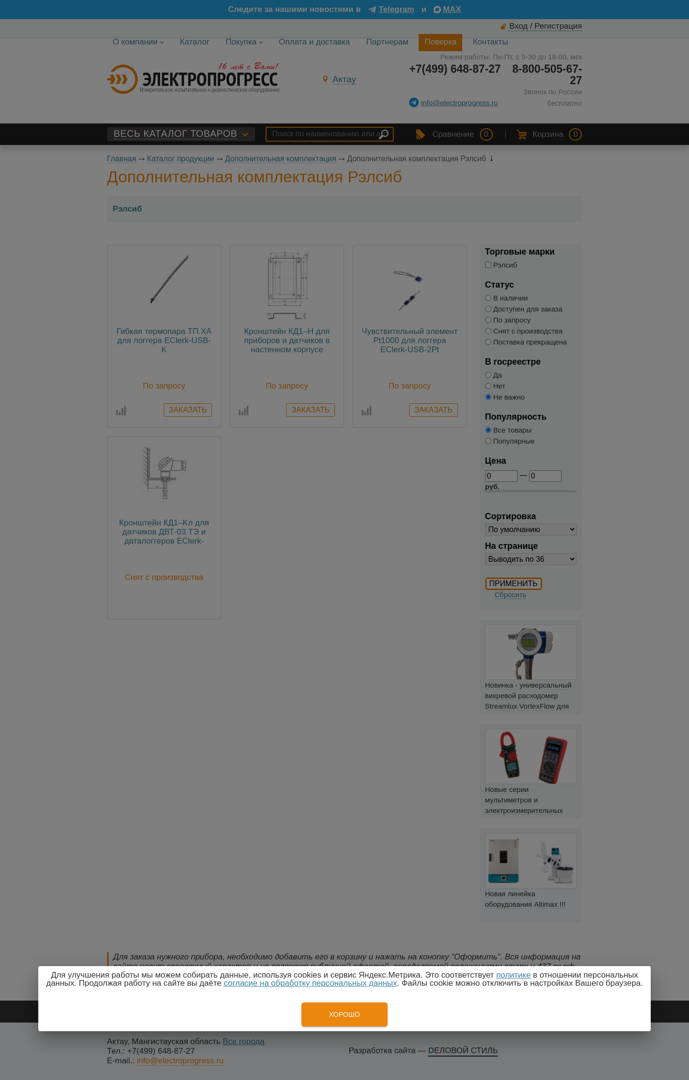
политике (513, 975)
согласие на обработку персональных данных (310, 983)
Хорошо (344, 1014)
